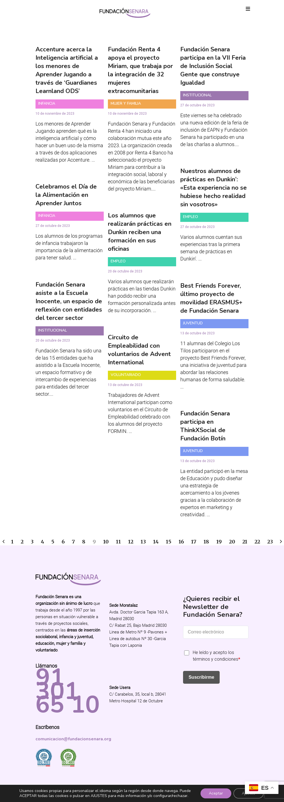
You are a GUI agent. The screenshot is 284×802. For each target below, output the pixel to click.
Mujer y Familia (126, 103)
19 (219, 541)
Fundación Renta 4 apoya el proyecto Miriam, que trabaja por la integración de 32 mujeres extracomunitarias (140, 70)
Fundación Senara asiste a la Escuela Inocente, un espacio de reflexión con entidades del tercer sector (69, 301)
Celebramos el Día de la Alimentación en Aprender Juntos (66, 194)
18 (206, 541)
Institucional (197, 95)
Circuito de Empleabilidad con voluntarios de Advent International (139, 350)
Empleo (190, 216)
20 (232, 541)
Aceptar (216, 793)
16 (181, 541)
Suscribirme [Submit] (201, 677)
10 (106, 541)
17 (193, 541)
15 (168, 541)
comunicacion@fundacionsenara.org (73, 739)
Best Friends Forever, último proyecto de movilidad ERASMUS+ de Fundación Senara (211, 298)
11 (118, 541)
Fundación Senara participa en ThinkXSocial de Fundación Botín (205, 426)
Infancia (46, 103)
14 (156, 541)
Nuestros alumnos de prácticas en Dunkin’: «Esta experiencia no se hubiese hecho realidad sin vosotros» (213, 188)
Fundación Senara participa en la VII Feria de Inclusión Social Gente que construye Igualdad (213, 66)
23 (270, 541)
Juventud (193, 323)
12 (130, 541)
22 (257, 541)
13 (143, 541)
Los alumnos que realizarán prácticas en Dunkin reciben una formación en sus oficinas (139, 232)
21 (244, 541)
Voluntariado (126, 374)
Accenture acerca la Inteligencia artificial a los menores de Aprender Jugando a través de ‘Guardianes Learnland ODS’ (67, 70)
